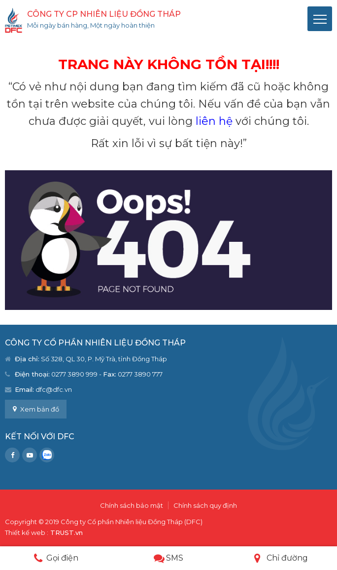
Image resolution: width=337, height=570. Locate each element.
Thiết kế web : (26, 532)
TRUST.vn (66, 532)
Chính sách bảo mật (131, 505)
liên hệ (214, 121)
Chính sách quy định (205, 505)
